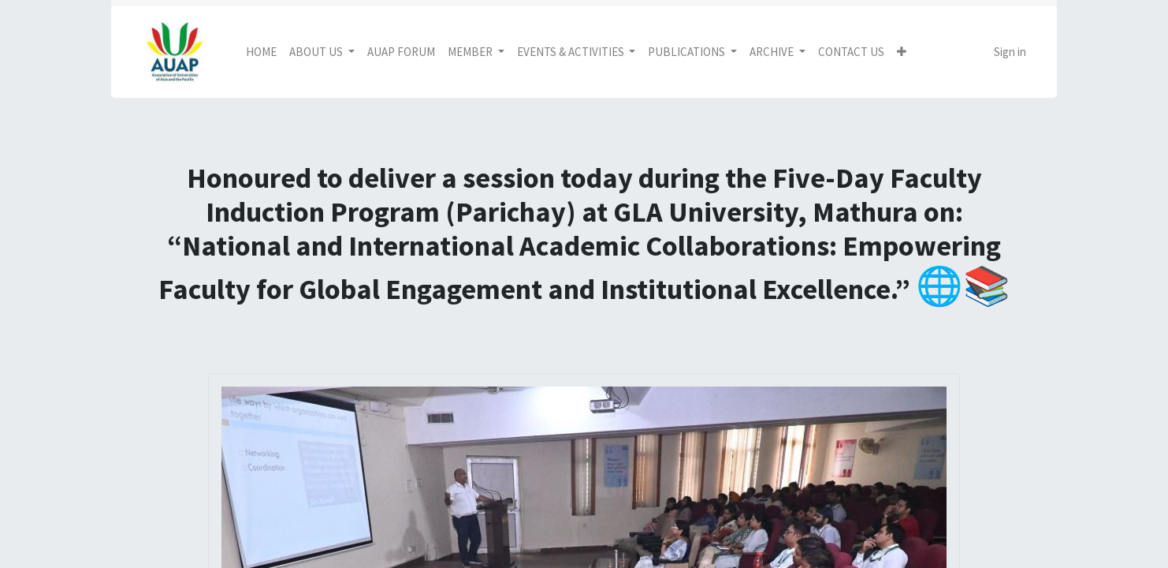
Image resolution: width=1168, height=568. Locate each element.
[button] (902, 52)
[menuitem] (261, 52)
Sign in (1010, 51)
